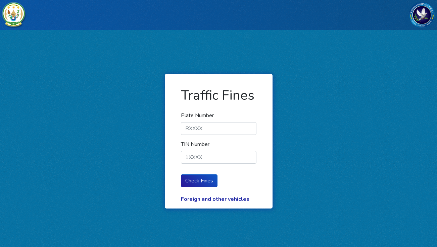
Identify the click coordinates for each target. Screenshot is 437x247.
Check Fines (199, 180)
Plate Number (197, 115)
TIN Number (195, 144)
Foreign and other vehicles (215, 199)
